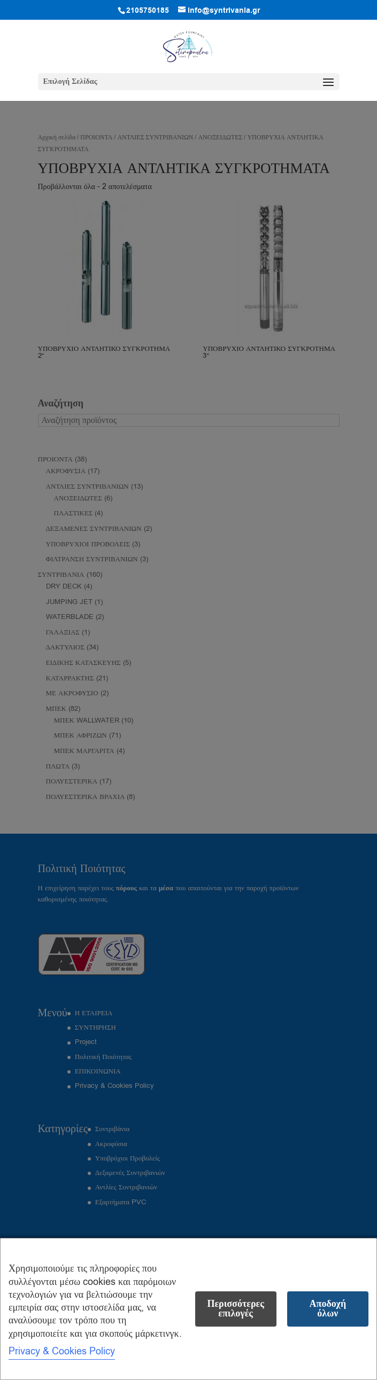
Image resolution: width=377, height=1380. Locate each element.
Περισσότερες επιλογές (235, 1308)
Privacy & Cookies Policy (62, 1351)
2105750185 (147, 10)
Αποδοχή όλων (328, 1308)
